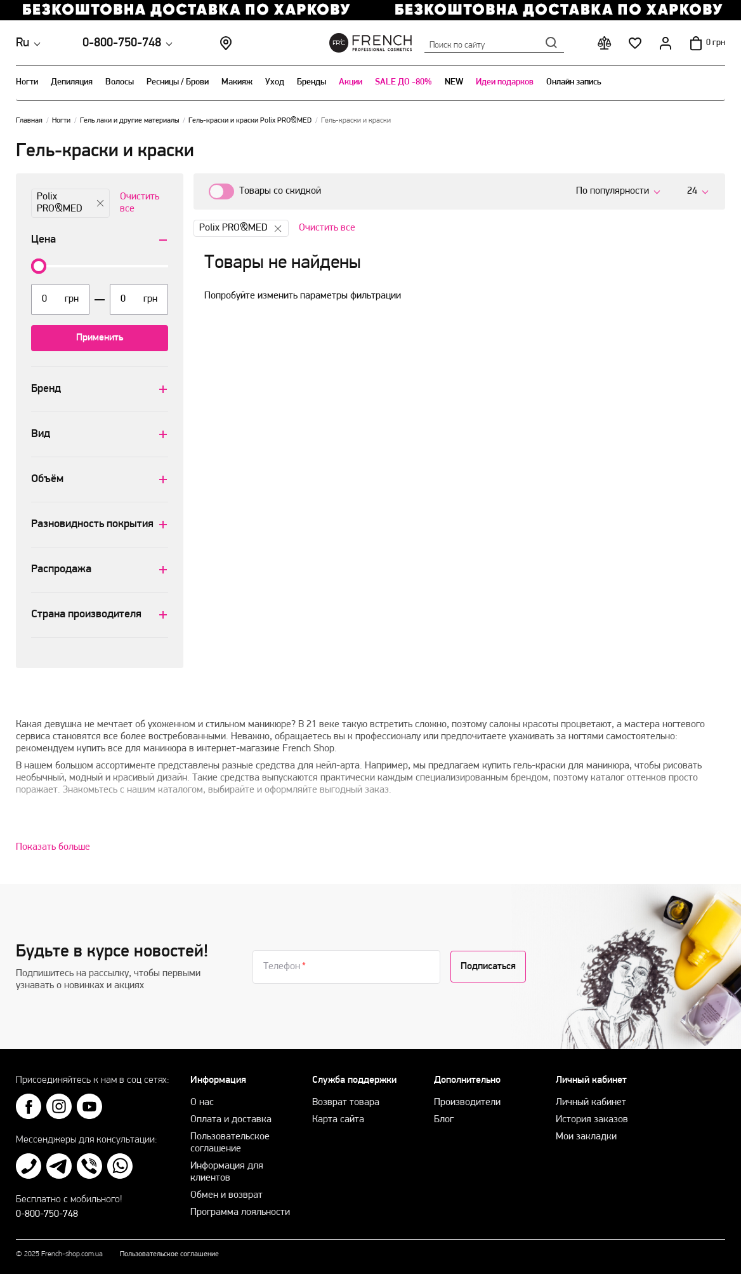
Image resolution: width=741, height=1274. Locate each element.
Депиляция (72, 82)
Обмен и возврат (226, 1195)
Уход (274, 82)
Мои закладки (586, 1137)
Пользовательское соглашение (169, 1254)
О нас (202, 1102)
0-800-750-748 (121, 43)
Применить (99, 338)
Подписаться (488, 967)
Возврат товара (345, 1102)
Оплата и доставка (231, 1120)
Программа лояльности (240, 1212)
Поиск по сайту (494, 42)
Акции (350, 82)
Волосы (119, 82)
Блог (444, 1120)
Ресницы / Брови (178, 82)
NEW (454, 82)
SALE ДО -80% (403, 82)
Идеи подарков (505, 82)
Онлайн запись (573, 82)
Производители (467, 1102)
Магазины (225, 43)
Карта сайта (338, 1120)
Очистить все (139, 203)
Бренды (311, 82)
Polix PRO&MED (70, 203)
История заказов (592, 1120)
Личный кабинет (591, 1102)
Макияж (236, 82)
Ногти (27, 82)
